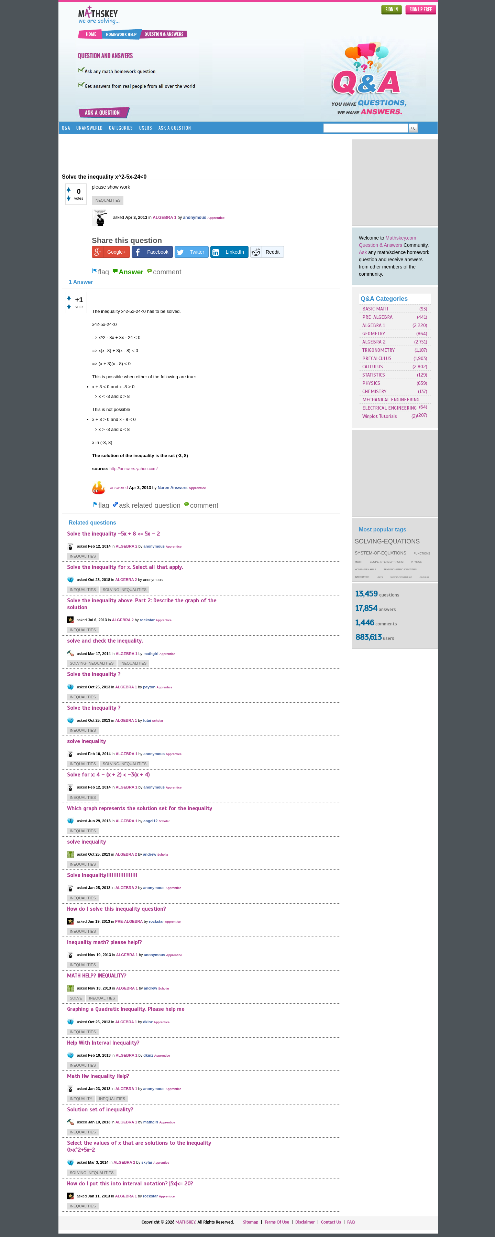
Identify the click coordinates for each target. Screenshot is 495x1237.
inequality (81, 1099)
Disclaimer (305, 1222)
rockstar (147, 620)
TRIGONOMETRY (378, 350)
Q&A (66, 127)
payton (149, 687)
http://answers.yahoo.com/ (134, 468)
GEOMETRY (373, 334)
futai (147, 720)
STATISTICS (373, 375)
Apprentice (215, 218)
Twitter (189, 251)
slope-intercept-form (387, 561)
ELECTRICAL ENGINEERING (389, 408)
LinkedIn (227, 251)
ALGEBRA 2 (374, 342)
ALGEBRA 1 (373, 325)
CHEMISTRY (374, 391)
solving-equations (387, 541)
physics (416, 562)
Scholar (157, 720)
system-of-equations (380, 553)
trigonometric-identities (400, 569)
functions (422, 553)
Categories (121, 127)
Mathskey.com (401, 238)
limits (380, 577)
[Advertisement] (395, 182)
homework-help (365, 569)
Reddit (265, 251)
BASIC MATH (375, 309)
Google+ (108, 251)
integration (362, 577)
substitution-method (401, 577)
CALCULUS (372, 367)
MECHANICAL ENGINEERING (390, 400)
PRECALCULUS (377, 358)
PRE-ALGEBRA (377, 317)
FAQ (351, 1222)
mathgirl (150, 654)
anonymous (194, 217)
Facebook (150, 251)
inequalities (108, 200)
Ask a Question (174, 127)
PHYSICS (371, 383)
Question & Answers (380, 245)
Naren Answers (173, 487)
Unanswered (89, 127)
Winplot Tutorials (379, 416)
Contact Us (331, 1222)
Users (145, 127)
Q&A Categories (384, 298)
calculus (424, 577)
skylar (146, 1162)
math (358, 561)
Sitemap (250, 1222)
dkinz (148, 1022)
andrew (149, 854)
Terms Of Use (277, 1222)
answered (119, 487)
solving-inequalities (125, 590)
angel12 (150, 821)
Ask (363, 252)
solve (76, 998)
